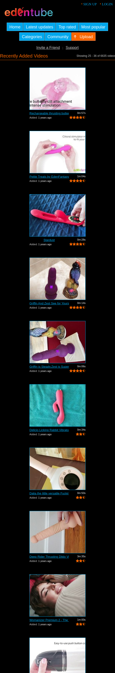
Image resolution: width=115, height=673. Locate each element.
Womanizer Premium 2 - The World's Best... (49, 620)
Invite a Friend (48, 48)
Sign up (90, 4)
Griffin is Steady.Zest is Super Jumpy (49, 366)
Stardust (49, 240)
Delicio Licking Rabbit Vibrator (49, 430)
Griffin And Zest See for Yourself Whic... (49, 303)
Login (107, 4)
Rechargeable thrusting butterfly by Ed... (49, 113)
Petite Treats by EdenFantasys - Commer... (49, 176)
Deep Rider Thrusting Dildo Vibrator (49, 556)
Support (72, 48)
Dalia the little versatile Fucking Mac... (49, 493)
